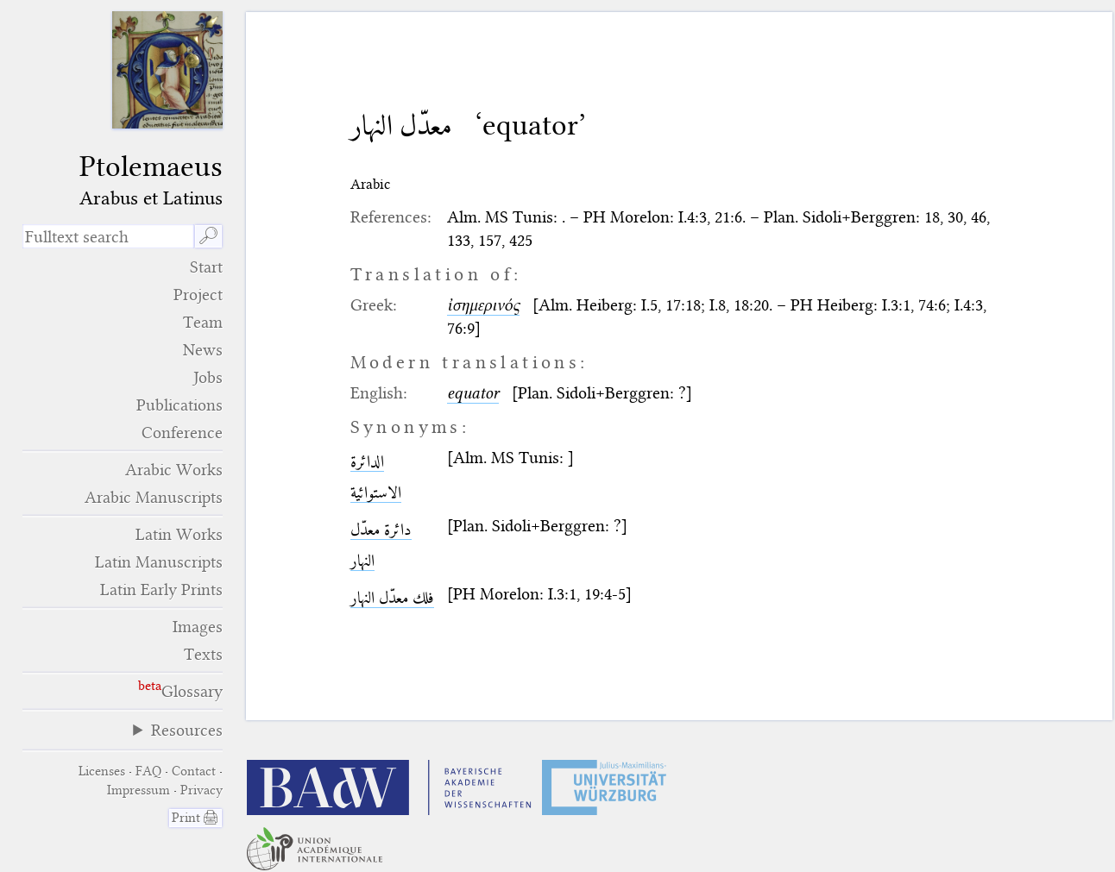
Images (198, 627)
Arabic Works (174, 470)
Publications (179, 405)
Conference (182, 432)
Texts (203, 654)
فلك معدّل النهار (392, 597)
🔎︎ (208, 236)
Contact (194, 771)
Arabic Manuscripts (154, 497)
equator (473, 393)
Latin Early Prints (161, 589)
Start (206, 267)
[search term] (108, 236)
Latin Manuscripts (159, 562)
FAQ (148, 771)
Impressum (138, 790)
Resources (187, 730)
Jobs (208, 377)
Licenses (102, 771)
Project (198, 294)
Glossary (192, 691)
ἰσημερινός (483, 305)
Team (203, 322)
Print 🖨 (195, 817)
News (203, 350)
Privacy (201, 790)
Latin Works (179, 534)
